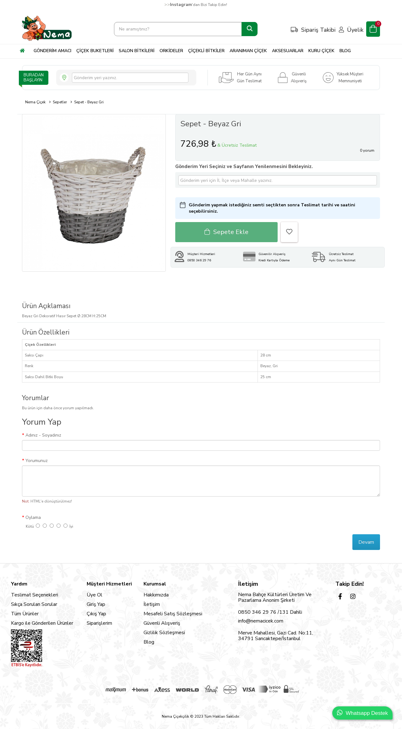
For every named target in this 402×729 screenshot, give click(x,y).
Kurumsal (155, 583)
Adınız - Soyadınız (43, 435)
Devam (366, 542)
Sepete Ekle (226, 232)
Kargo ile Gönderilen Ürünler (42, 623)
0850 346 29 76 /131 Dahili (270, 612)
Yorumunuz (36, 461)
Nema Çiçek (35, 102)
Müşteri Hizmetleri (109, 583)
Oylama (33, 517)
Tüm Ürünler (25, 613)
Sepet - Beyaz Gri (89, 102)
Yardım (19, 583)
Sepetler (60, 102)
